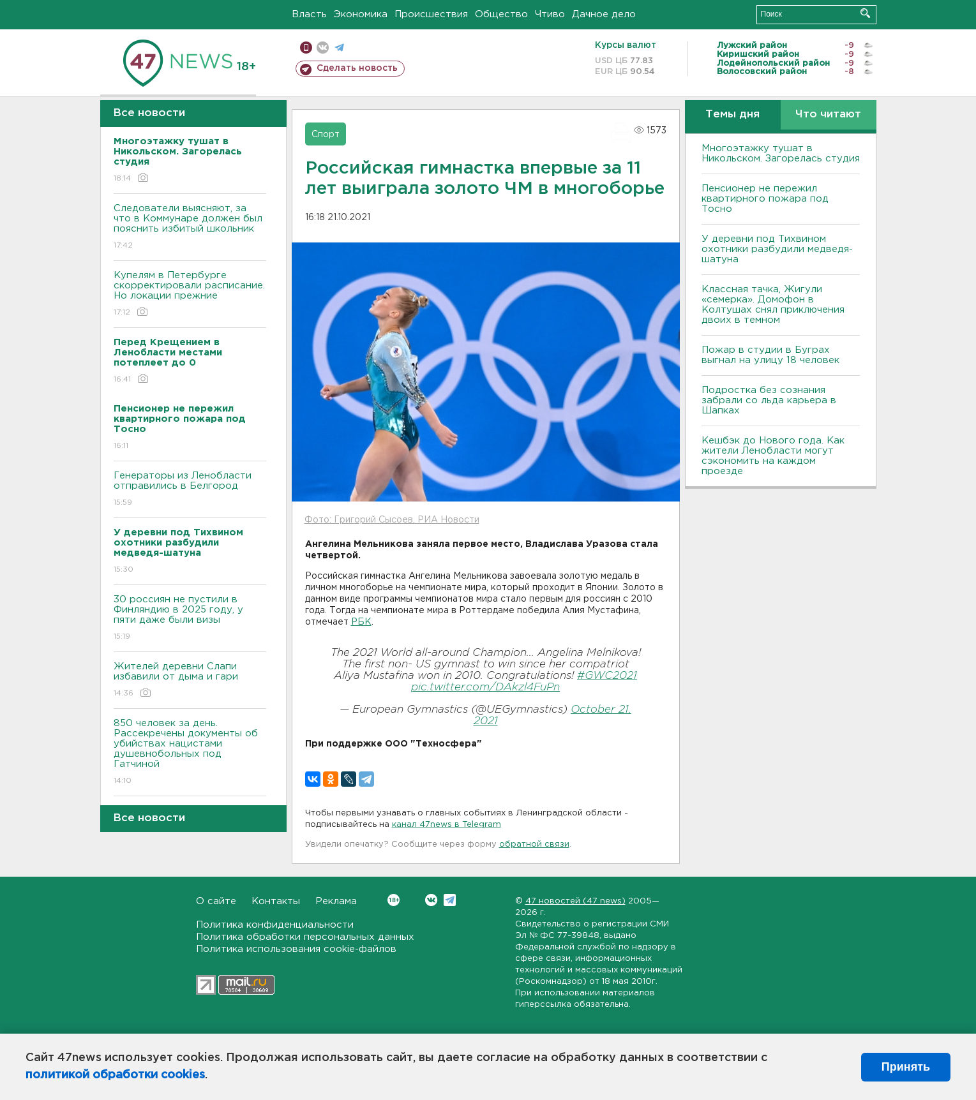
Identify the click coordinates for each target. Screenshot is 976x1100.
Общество (501, 14)
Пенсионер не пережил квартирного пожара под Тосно (765, 198)
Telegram (450, 900)
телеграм (339, 47)
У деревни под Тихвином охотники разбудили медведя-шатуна (777, 249)
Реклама (336, 901)
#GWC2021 (607, 676)
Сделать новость (357, 68)
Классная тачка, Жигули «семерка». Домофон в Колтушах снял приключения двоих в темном (773, 304)
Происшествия (431, 14)
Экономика (360, 14)
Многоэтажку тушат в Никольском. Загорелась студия (781, 153)
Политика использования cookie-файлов (296, 949)
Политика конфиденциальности (275, 925)
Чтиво (550, 14)
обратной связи (534, 844)
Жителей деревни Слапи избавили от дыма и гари (190, 680)
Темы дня (732, 114)
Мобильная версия (306, 47)
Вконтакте (393, 900)
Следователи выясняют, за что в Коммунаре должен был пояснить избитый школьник (190, 227)
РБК (361, 622)
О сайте (216, 901)
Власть (309, 14)
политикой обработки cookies (115, 1075)
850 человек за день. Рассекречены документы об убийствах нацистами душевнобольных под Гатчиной (190, 752)
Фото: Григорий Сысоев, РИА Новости (391, 520)
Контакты (276, 901)
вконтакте (323, 47)
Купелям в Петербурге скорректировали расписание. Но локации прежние (190, 294)
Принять (906, 1066)
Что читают (828, 114)
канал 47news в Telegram (446, 824)
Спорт (326, 134)
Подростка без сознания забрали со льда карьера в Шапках (769, 400)
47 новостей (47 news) (575, 901)
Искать (865, 13)
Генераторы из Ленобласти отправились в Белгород (190, 490)
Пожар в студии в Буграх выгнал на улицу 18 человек (770, 355)
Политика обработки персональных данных (305, 937)
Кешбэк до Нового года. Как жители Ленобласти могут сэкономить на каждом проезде (773, 455)
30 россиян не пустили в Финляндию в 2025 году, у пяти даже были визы (190, 618)
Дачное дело (604, 14)
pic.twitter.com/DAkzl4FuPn (485, 687)
